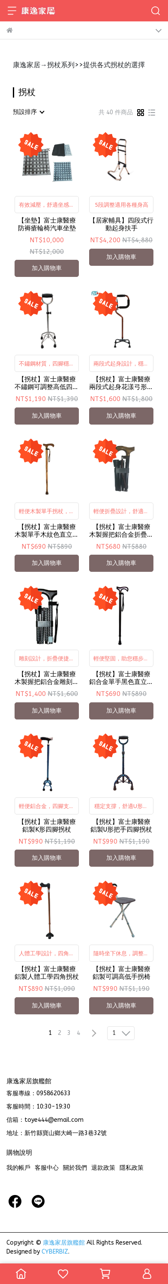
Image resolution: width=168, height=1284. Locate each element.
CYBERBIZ (55, 1251)
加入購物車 (47, 268)
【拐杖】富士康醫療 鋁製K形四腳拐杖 (47, 825)
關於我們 (75, 1167)
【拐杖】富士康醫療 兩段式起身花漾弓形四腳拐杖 (121, 383)
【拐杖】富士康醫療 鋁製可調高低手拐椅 (121, 973)
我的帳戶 (18, 1167)
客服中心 (47, 1167)
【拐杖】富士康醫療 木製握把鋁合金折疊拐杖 (121, 530)
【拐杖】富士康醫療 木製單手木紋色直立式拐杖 (47, 530)
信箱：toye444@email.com (45, 1120)
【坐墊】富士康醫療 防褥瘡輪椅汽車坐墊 (47, 224)
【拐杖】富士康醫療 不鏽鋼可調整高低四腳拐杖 (47, 383)
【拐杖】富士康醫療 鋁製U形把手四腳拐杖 (121, 825)
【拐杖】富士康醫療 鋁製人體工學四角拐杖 (47, 973)
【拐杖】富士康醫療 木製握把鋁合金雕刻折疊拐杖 (47, 678)
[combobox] (28, 112)
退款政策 (103, 1167)
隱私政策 (132, 1167)
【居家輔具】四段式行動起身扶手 (121, 224)
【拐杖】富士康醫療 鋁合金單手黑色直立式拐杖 (121, 678)
